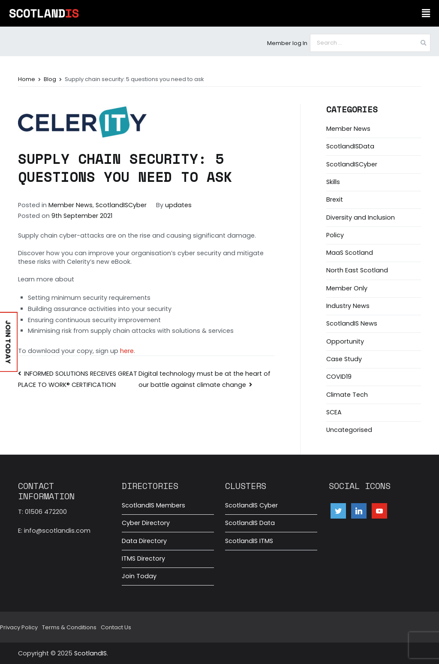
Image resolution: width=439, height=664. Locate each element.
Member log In (287, 43)
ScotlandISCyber (121, 205)
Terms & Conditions (69, 627)
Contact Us (116, 627)
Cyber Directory (146, 523)
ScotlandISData (350, 146)
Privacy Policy (19, 627)
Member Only (346, 288)
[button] (425, 13)
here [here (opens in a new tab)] (127, 351)
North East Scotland (357, 270)
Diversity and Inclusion (360, 217)
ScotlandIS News (351, 323)
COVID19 (339, 376)
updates (178, 205)
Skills (333, 182)
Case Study (344, 359)
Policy (335, 235)
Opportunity (345, 341)
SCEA (334, 412)
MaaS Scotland (349, 252)
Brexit (334, 199)
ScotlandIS (90, 653)
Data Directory (144, 541)
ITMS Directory (143, 558)
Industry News (348, 306)
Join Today (139, 576)
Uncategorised (349, 430)
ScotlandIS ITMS (249, 541)
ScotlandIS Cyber (251, 505)
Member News (70, 205)
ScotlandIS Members (153, 505)
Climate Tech (347, 394)
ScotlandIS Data (250, 523)
